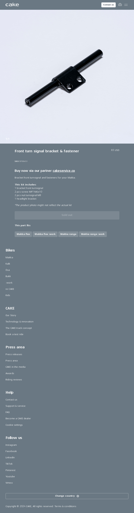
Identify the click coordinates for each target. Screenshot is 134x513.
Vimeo (9, 482)
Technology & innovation (20, 321)
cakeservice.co (64, 171)
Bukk (8, 276)
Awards (10, 373)
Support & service (15, 406)
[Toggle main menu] (126, 5)
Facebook (11, 451)
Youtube (10, 476)
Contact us (108, 5)
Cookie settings (14, 425)
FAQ (8, 412)
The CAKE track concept (19, 328)
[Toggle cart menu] (120, 5)
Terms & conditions (65, 506)
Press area (12, 360)
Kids (8, 295)
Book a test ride (14, 334)
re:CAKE (10, 289)
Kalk (8, 263)
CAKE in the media (15, 367)
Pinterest (10, 470)
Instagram (11, 445)
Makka (9, 257)
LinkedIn (10, 457)
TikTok (9, 463)
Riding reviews (14, 379)
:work (9, 282)
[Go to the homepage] (12, 5)
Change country (67, 496)
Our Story (11, 315)
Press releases (14, 354)
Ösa (8, 270)
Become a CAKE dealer (18, 418)
